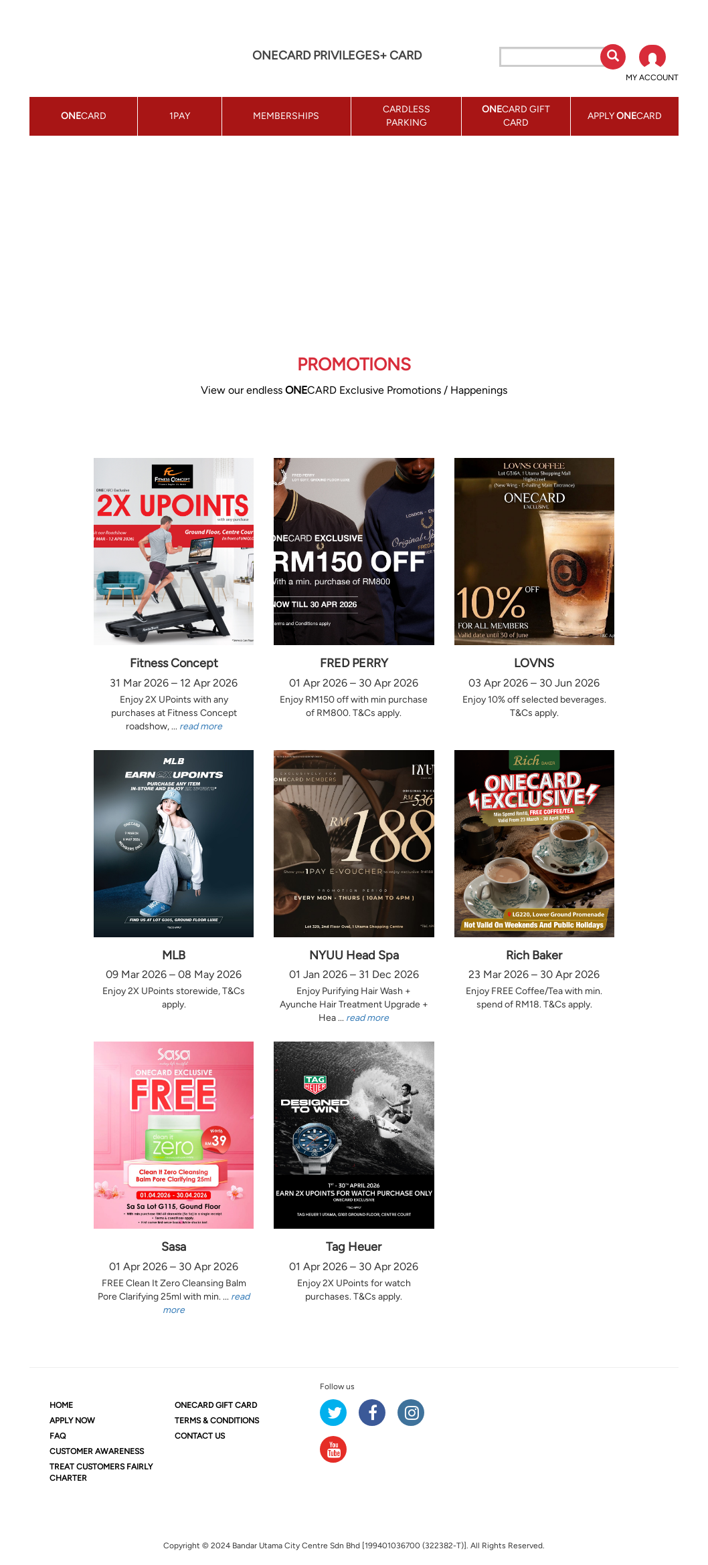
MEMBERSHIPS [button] (286, 116)
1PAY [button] (179, 116)
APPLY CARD (625, 116)
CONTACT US (200, 1436)
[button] (652, 64)
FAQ (58, 1436)
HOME (61, 1405)
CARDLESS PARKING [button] (406, 116)
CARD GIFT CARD (216, 1405)
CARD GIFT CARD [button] (516, 116)
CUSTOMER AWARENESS (97, 1451)
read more (200, 726)
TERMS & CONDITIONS (217, 1420)
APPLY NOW (72, 1420)
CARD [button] (83, 116)
